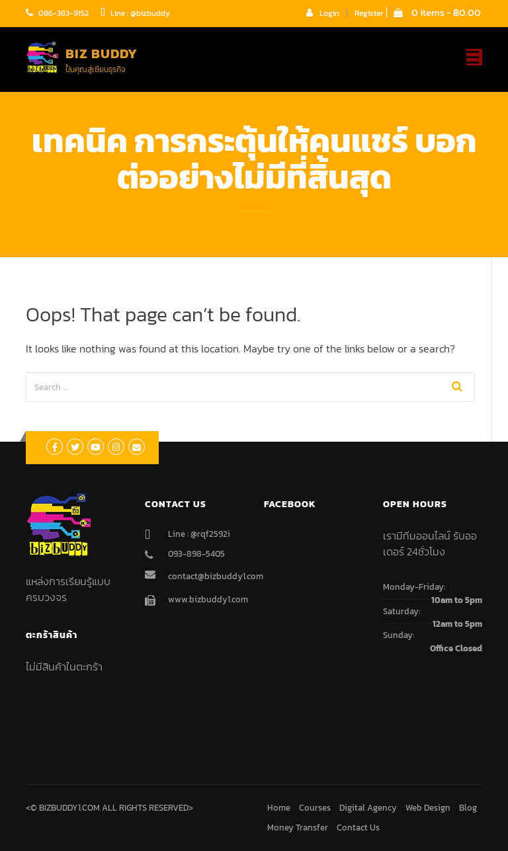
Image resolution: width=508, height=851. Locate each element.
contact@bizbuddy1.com (215, 576)
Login (322, 12)
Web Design (427, 807)
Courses (315, 807)
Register (369, 13)
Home (278, 807)
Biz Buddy (101, 53)
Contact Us (358, 827)
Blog (468, 807)
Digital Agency (368, 807)
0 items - (437, 12)
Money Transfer (297, 827)
